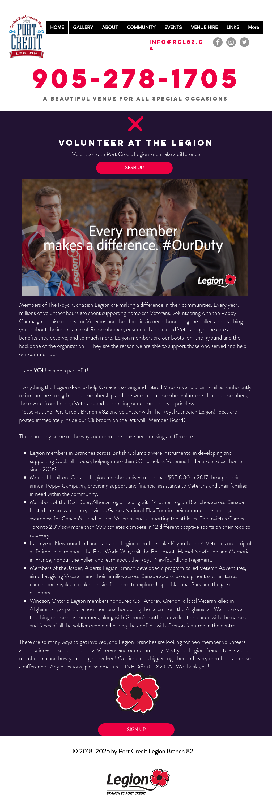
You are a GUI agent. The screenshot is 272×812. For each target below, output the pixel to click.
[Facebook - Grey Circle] (218, 42)
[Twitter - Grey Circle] (244, 42)
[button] (134, 168)
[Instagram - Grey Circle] (231, 42)
